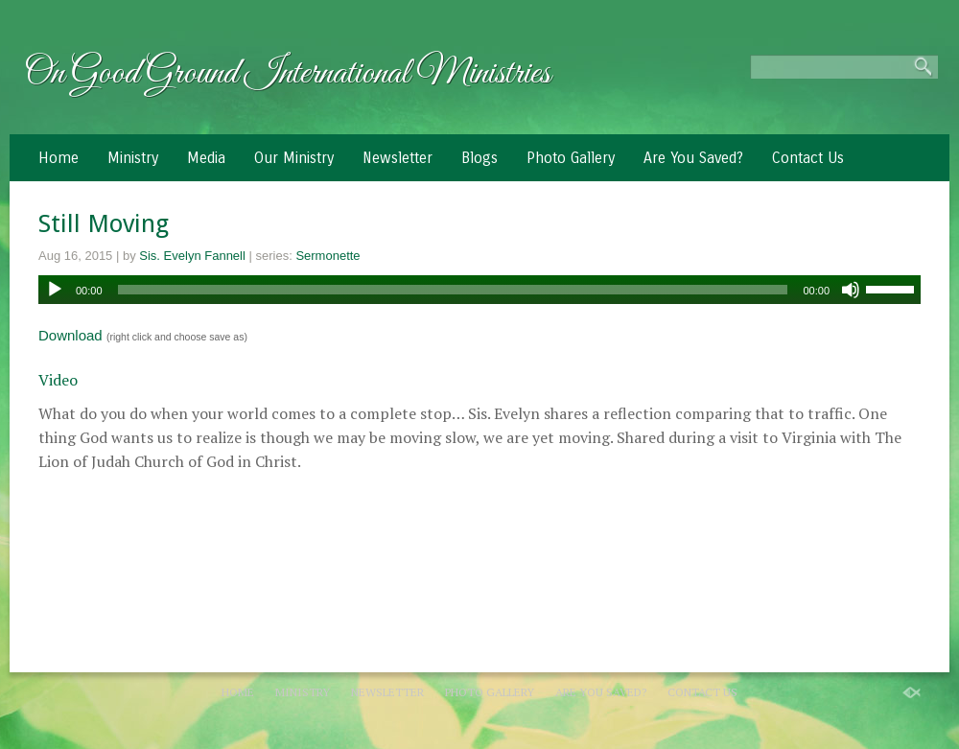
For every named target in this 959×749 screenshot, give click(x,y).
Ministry (132, 158)
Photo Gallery (570, 158)
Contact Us (808, 158)
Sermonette (327, 255)
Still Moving (103, 223)
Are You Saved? (693, 158)
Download (70, 335)
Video (58, 379)
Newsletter (398, 158)
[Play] (54, 289)
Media (206, 158)
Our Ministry (294, 158)
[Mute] (850, 289)
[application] (479, 289)
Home (58, 158)
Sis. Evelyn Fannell (192, 255)
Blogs (479, 158)
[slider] (453, 289)
